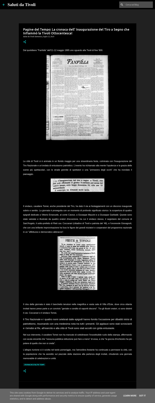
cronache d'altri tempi (34, 365)
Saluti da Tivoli (22, 4)
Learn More (129, 395)
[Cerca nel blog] (139, 4)
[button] (24, 42)
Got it (142, 395)
